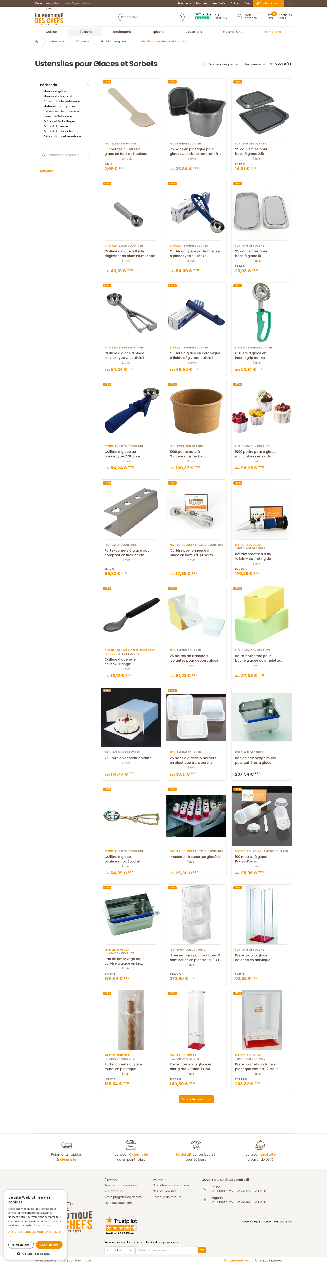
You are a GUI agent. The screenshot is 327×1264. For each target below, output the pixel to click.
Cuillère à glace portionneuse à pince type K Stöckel (196, 253)
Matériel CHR (232, 32)
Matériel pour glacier (114, 41)
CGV (89, 1260)
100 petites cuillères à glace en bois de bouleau (131, 151)
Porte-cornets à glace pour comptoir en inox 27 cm (131, 552)
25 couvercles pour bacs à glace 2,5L (261, 151)
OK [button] (202, 1250)
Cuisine (51, 32)
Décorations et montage (62, 136)
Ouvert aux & (63, 3)
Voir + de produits (196, 1099)
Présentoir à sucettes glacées (196, 857)
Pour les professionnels (121, 1185)
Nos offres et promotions (171, 1185)
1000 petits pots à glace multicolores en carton (261, 454)
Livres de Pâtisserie (57, 116)
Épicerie (158, 32)
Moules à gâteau (56, 91)
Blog (247, 3)
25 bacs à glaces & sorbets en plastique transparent (196, 760)
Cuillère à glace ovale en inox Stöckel (131, 859)
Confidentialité (71, 1260)
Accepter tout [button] (49, 1244)
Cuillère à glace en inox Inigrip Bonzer (261, 355)
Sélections (184, 3)
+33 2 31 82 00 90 (268, 1260)
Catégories (57, 41)
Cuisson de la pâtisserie (61, 101)
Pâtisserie (85, 32)
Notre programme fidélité (123, 1197)
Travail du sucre (55, 126)
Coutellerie (193, 32)
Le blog (158, 1179)
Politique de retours (167, 1197)
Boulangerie (122, 32)
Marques (201, 3)
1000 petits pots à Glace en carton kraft (196, 454)
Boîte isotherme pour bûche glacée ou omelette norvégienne (261, 658)
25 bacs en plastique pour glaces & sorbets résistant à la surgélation (196, 151)
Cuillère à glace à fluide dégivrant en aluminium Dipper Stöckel (131, 253)
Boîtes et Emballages (59, 121)
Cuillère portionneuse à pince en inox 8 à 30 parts (196, 552)
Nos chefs (219, 3)
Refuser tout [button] (21, 1244)
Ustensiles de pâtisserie (61, 111)
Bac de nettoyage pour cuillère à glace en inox (131, 961)
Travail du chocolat (58, 131)
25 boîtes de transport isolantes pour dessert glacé (196, 658)
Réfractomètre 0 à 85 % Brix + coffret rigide (261, 556)
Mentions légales (46, 1260)
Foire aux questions (118, 1203)
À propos (110, 1179)
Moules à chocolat (57, 96)
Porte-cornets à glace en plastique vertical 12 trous (261, 1066)
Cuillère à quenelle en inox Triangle (131, 661)
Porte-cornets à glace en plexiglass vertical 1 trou (196, 1066)
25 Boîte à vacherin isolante (131, 758)
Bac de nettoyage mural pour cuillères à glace (261, 760)
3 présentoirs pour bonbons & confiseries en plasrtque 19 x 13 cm (196, 957)
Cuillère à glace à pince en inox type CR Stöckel (131, 355)
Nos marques (114, 1191)
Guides (235, 3)
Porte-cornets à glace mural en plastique (131, 1066)
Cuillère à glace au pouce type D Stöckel (131, 454)
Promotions (272, 32)
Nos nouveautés (164, 1191)
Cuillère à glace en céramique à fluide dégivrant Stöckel (196, 355)
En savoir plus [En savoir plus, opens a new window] (42, 1225)
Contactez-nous (268, 3)
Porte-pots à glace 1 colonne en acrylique (261, 957)
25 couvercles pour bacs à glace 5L (261, 253)
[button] (35, 1234)
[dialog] (35, 1225)
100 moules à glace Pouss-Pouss (261, 859)
